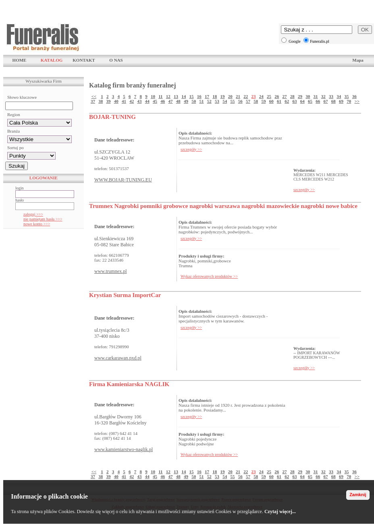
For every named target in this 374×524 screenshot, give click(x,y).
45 (155, 101)
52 (209, 101)
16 (199, 96)
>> (356, 101)
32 (323, 96)
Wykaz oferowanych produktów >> (209, 276)
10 (153, 96)
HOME (19, 60)
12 (168, 96)
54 (224, 101)
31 (316, 96)
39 (108, 101)
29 (300, 96)
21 (238, 96)
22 (245, 96)
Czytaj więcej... (280, 511)
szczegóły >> (191, 149)
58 (255, 101)
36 (354, 96)
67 (325, 101)
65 (310, 101)
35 (347, 96)
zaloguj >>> (33, 214)
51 (201, 101)
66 (318, 101)
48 (178, 101)
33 (331, 96)
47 (170, 101)
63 (294, 101)
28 (292, 96)
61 (279, 101)
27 (285, 96)
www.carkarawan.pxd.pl (117, 358)
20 (230, 96)
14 (183, 96)
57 (248, 101)
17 (207, 96)
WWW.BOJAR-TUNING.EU (123, 180)
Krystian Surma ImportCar (125, 295)
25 (269, 96)
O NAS (116, 60)
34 (339, 96)
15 (191, 96)
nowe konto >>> (36, 224)
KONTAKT (84, 60)
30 (307, 96)
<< (94, 96)
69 (341, 101)
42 (131, 101)
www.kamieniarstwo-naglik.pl (123, 449)
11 (160, 96)
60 (271, 101)
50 (193, 101)
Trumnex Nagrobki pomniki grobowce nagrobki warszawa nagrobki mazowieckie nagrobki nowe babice (223, 206)
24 (261, 96)
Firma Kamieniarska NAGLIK (129, 384)
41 (124, 101)
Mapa (358, 60)
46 (162, 101)
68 (333, 101)
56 (240, 101)
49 (186, 101)
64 (302, 101)
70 (349, 101)
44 (147, 101)
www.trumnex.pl (110, 271)
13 (176, 96)
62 (287, 101)
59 (263, 101)
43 (139, 101)
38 (100, 101)
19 (222, 96)
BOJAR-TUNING (112, 117)
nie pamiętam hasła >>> (42, 219)
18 (214, 96)
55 (232, 101)
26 (276, 96)
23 (253, 96)
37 (93, 101)
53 (217, 101)
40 (116, 101)
